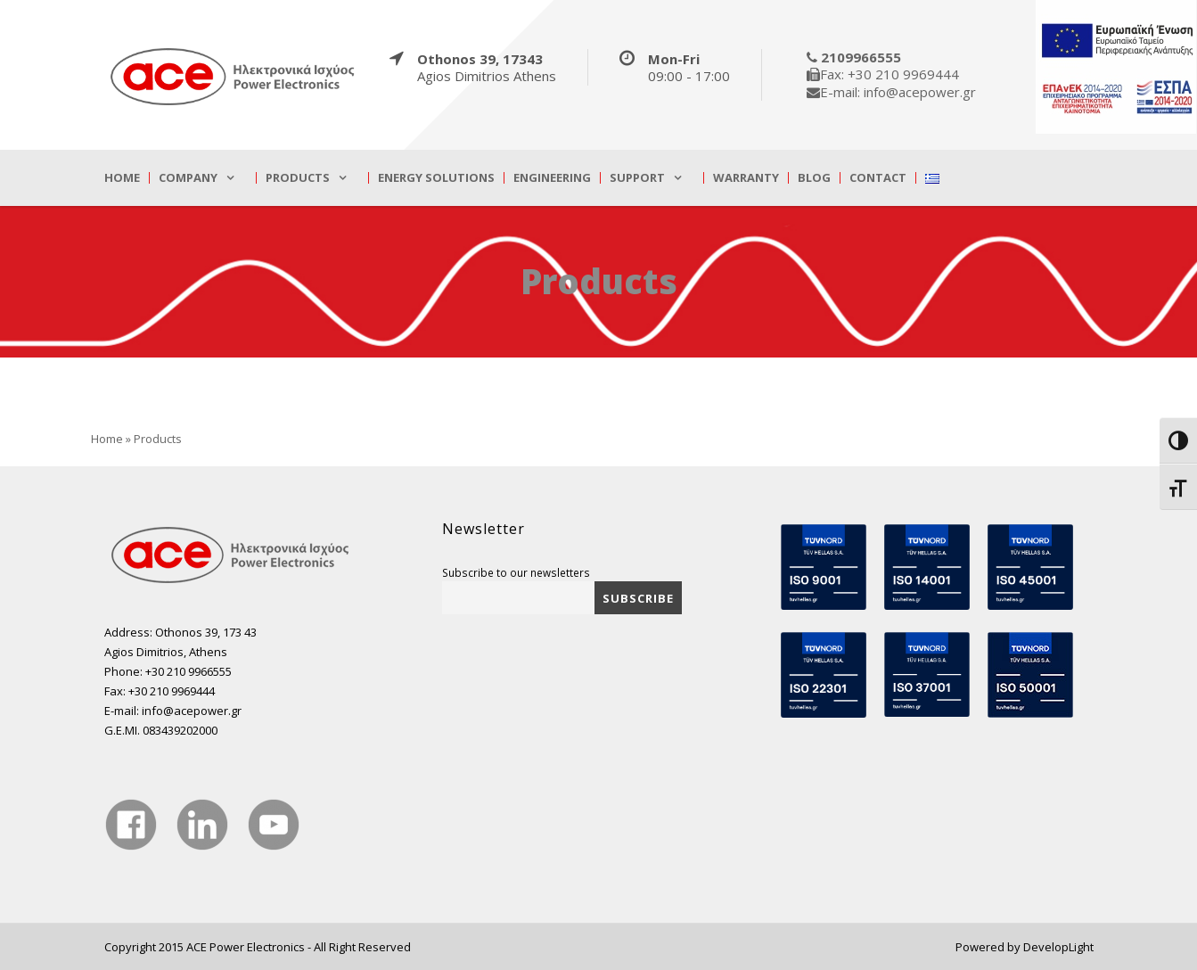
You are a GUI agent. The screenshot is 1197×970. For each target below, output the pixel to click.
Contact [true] (877, 178)
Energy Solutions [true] (436, 178)
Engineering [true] (552, 178)
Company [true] (188, 178)
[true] (233, 76)
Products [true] (298, 178)
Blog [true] (814, 178)
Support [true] (637, 178)
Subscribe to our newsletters (516, 572)
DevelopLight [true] (1058, 947)
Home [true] (122, 178)
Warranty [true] (746, 178)
